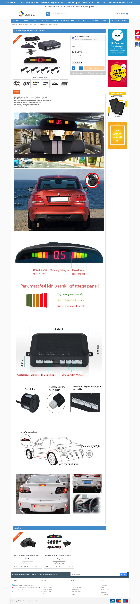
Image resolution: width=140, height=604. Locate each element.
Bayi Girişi (103, 585)
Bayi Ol (102, 587)
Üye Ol (73, 585)
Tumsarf (25, 601)
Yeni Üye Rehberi (76, 587)
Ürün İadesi (104, 594)
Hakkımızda (45, 585)
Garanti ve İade (46, 592)
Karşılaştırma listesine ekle (96, 73)
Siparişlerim (75, 589)
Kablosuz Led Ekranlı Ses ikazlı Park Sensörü (59, 555)
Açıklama (16, 92)
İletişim (73, 594)
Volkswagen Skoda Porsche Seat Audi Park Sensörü (27, 555)
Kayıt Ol (123, 574)
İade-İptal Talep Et (76, 592)
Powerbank (15, 592)
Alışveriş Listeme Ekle (80, 73)
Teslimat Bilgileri (46, 587)
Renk (75, 59)
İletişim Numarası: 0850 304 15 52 (23, 585)
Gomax (78, 43)
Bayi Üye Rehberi (105, 590)
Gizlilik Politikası (46, 589)
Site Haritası (45, 594)
